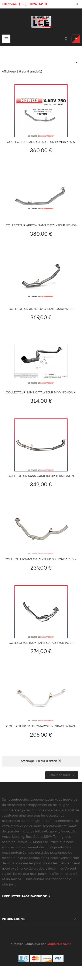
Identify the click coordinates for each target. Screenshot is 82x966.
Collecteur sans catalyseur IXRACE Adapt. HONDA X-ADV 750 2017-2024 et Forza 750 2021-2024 (41, 726)
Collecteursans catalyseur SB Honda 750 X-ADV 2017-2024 (41, 559)
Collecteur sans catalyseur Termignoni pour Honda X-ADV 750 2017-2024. (41, 476)
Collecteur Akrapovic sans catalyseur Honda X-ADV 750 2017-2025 (41, 309)
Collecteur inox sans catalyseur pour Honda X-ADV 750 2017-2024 (41, 643)
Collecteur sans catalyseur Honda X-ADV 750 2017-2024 (41, 142)
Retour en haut (61, 775)
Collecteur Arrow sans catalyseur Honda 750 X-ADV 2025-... (41, 225)
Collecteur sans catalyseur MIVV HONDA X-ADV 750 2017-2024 (41, 392)
